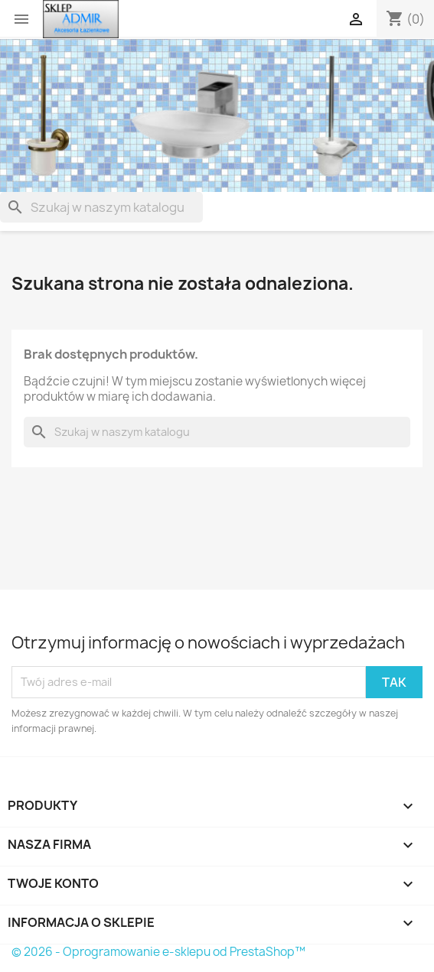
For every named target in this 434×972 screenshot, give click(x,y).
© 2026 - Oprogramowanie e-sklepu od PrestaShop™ (158, 952)
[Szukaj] (101, 207)
